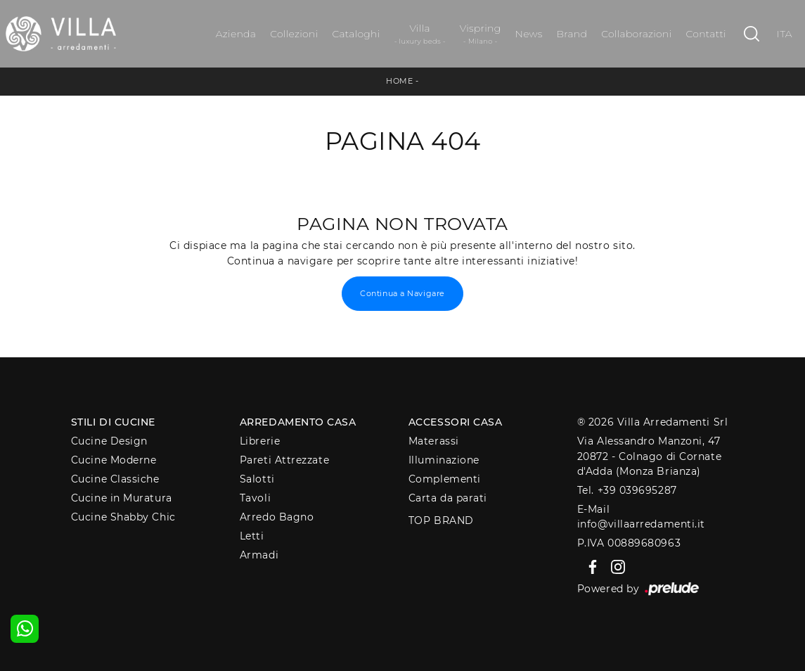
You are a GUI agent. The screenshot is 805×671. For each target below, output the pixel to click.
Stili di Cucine (113, 422)
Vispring (480, 34)
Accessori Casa (455, 422)
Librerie (260, 441)
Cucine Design (109, 441)
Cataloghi (356, 33)
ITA (784, 33)
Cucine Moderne (114, 460)
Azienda (236, 33)
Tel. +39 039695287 (627, 490)
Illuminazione (443, 460)
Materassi (433, 441)
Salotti (257, 479)
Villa (420, 34)
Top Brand (441, 520)
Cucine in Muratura (121, 498)
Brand (572, 33)
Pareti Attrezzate (284, 460)
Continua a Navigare (402, 293)
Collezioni (294, 33)
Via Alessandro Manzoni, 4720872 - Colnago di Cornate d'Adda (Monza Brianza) (649, 456)
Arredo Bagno (277, 517)
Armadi (259, 555)
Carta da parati (447, 498)
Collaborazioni (636, 33)
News (528, 33)
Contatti (706, 33)
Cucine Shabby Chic (123, 517)
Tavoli (255, 498)
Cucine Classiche (115, 479)
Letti (252, 536)
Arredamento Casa (298, 422)
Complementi (444, 479)
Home (399, 81)
